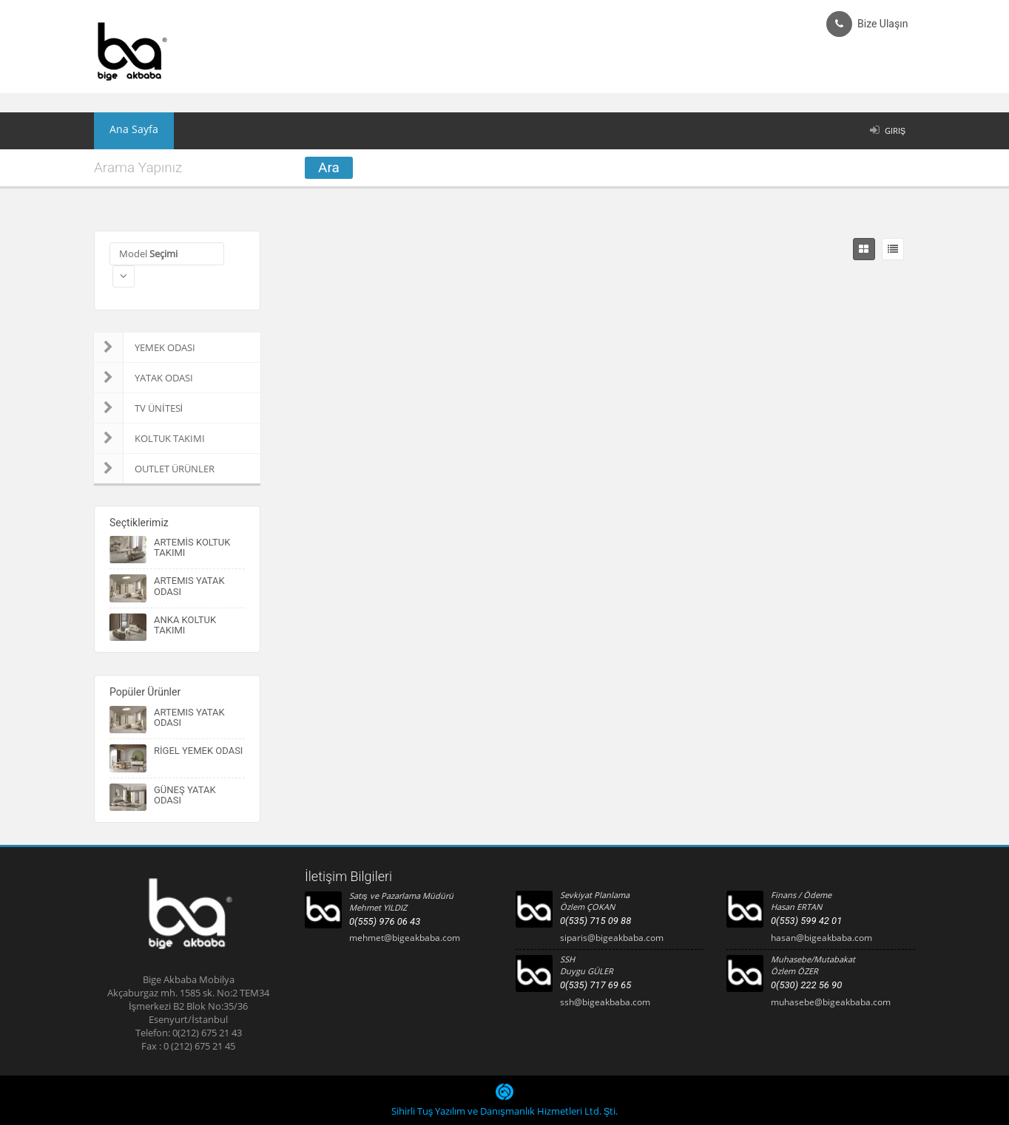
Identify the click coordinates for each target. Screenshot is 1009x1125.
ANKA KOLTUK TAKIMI (185, 625)
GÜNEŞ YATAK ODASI (185, 795)
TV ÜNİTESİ (138, 408)
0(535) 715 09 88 (595, 920)
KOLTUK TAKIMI (149, 438)
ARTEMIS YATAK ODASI (189, 586)
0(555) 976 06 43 (384, 921)
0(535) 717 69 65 (595, 984)
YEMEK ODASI (144, 347)
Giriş (895, 130)
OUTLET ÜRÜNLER (154, 468)
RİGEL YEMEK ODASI (198, 750)
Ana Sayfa (126, 130)
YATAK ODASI (143, 377)
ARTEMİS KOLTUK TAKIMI (192, 547)
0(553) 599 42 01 (806, 920)
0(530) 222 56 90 (806, 984)
